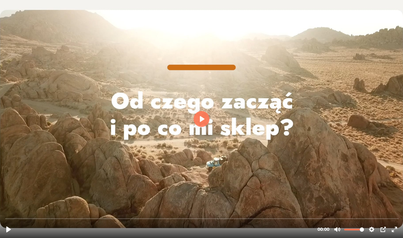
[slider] (202, 218)
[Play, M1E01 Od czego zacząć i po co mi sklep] (8, 229)
